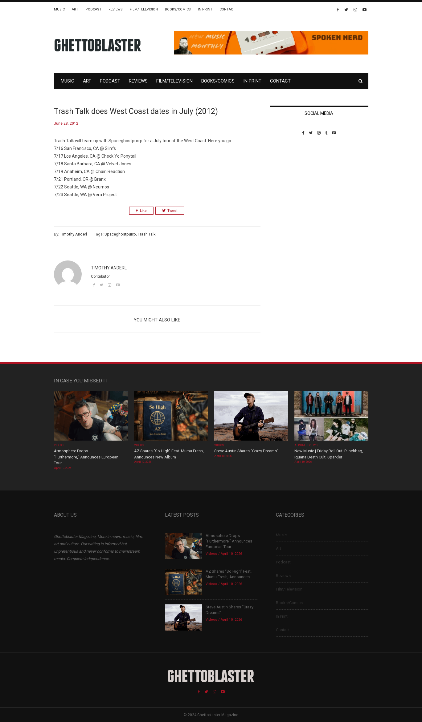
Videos (59, 445)
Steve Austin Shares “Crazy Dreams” (246, 451)
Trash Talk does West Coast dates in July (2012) (136, 111)
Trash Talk (147, 234)
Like (141, 211)
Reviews (116, 9)
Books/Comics (178, 9)
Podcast (93, 9)
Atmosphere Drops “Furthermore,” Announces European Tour (86, 457)
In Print (205, 9)
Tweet (169, 211)
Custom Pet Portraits (288, 177)
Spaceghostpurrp (120, 234)
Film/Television (144, 9)
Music (59, 9)
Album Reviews (306, 445)
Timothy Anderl (73, 234)
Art (75, 9)
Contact (227, 9)
